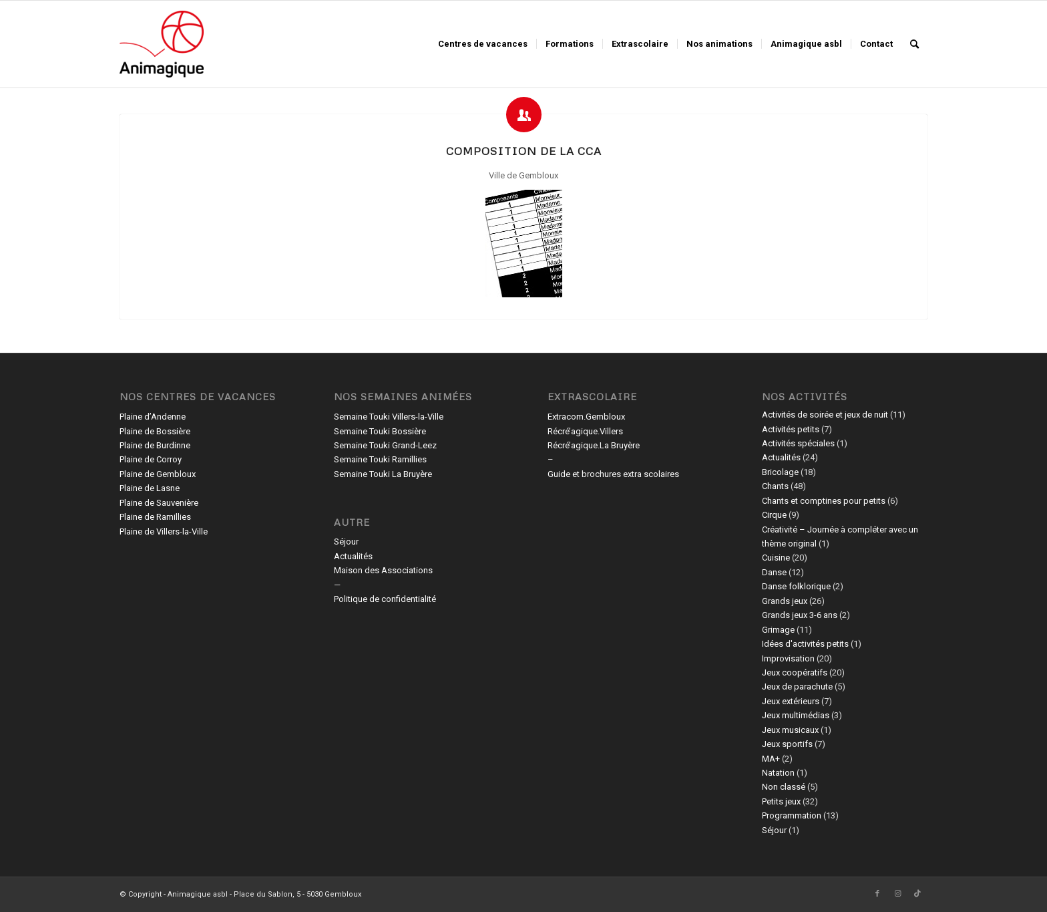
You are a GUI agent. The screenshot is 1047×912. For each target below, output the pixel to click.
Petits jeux (781, 801)
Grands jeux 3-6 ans (799, 615)
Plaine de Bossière (155, 431)
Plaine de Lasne (150, 488)
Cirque (774, 515)
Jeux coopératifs (794, 672)
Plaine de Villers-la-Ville (164, 531)
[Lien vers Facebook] (877, 894)
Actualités (353, 556)
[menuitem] (482, 44)
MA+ (771, 759)
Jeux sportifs (787, 744)
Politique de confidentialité (385, 599)
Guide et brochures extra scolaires (613, 474)
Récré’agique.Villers (585, 431)
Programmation (791, 815)
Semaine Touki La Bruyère (383, 474)
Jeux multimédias (795, 715)
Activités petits (790, 429)
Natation (778, 773)
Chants (775, 486)
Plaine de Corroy (151, 459)
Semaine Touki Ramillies (380, 459)
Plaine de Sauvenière (159, 503)
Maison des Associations (383, 570)
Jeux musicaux (790, 730)
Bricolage (780, 472)
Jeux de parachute (797, 686)
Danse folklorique (796, 586)
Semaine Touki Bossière (380, 431)
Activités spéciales (798, 443)
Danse (774, 572)
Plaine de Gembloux (158, 474)
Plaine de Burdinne (155, 445)
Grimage (778, 630)
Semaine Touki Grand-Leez (385, 445)
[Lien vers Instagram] (897, 894)
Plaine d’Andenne (153, 417)
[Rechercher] (914, 44)
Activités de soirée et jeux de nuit (825, 415)
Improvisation (788, 658)
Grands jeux (784, 601)
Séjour (346, 542)
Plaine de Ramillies (155, 517)
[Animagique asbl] (162, 44)
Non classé (783, 787)
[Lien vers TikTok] (917, 894)
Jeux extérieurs (790, 701)
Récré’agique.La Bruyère (594, 445)
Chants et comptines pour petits (823, 501)
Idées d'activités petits (805, 644)
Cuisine (776, 558)
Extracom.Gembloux (586, 417)
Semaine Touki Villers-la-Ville (388, 417)
